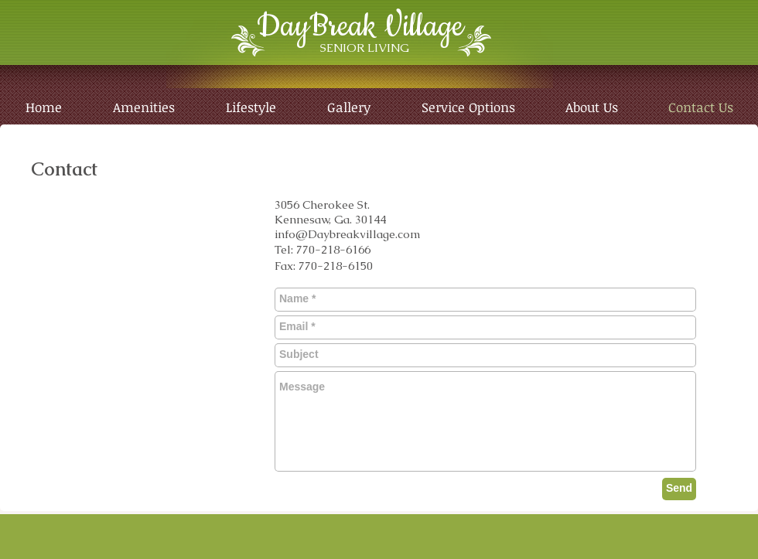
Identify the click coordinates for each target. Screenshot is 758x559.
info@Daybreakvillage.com (348, 234)
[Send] (679, 489)
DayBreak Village (360, 26)
